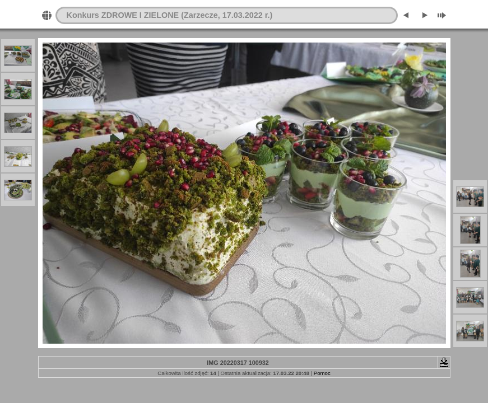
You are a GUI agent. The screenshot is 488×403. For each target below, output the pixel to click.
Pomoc (322, 373)
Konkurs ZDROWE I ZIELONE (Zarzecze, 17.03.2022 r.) (170, 15)
